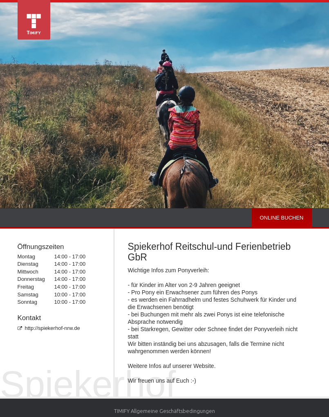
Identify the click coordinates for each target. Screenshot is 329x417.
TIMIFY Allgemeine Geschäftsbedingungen (164, 411)
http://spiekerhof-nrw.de (49, 328)
